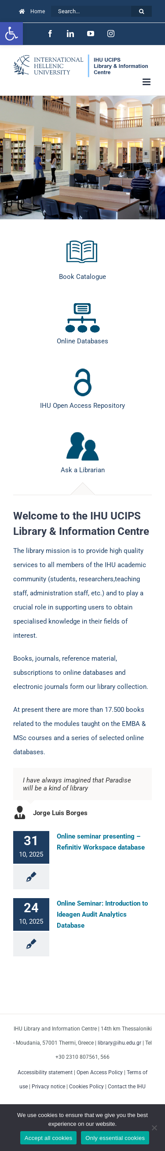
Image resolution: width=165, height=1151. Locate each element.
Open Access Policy (100, 1072)
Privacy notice (48, 1086)
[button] (11, 33)
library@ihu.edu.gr (119, 1043)
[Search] (141, 11)
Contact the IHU (127, 1086)
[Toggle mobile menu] (147, 82)
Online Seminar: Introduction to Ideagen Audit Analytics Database (102, 914)
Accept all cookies (49, 1138)
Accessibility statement (45, 1072)
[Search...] (91, 11)
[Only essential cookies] (154, 1127)
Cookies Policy (86, 1086)
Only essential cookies (115, 1138)
